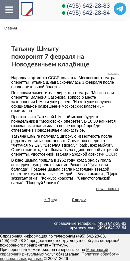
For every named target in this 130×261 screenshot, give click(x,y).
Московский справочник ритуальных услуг (54, 252)
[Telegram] (120, 8)
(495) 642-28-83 (88, 5)
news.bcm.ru (107, 189)
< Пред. (51, 200)
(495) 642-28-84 (88, 12)
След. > (79, 200)
